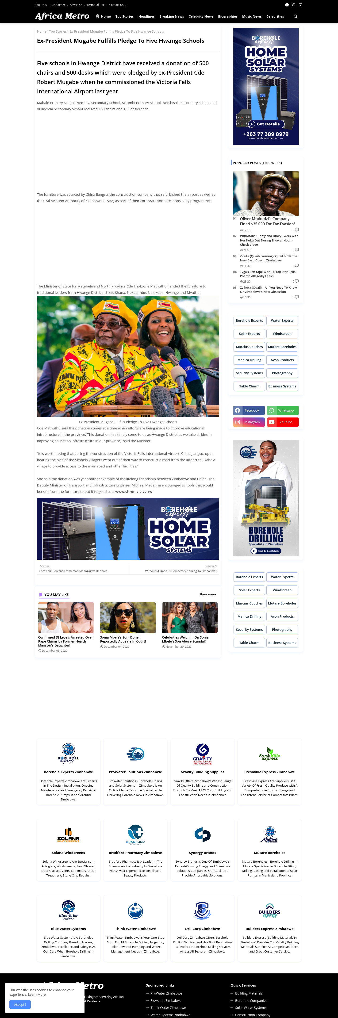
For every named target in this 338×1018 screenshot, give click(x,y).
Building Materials (249, 993)
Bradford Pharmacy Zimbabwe (135, 852)
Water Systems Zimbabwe (170, 1015)
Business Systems (282, 386)
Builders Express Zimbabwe (269, 928)
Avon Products (282, 360)
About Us (41, 5)
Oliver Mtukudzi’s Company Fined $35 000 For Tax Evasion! (267, 221)
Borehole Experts (249, 320)
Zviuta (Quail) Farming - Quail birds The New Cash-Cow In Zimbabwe (269, 258)
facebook (252, 410)
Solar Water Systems (251, 1007)
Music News (252, 16)
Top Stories (124, 16)
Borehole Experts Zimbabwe (68, 772)
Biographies (228, 16)
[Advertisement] (128, 155)
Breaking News (171, 16)
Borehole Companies (251, 1000)
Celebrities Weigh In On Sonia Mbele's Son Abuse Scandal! (185, 639)
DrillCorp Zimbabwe (202, 928)
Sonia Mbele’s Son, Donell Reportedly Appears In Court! (123, 639)
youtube (286, 422)
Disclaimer (58, 5)
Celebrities (275, 16)
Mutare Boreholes (282, 346)
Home (103, 16)
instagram (252, 422)
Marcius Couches (249, 346)
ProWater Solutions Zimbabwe (135, 772)
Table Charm (249, 386)
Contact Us (116, 5)
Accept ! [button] (20, 1004)
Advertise (76, 5)
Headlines (146, 16)
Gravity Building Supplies (202, 772)
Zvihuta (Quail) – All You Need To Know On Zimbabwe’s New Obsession (268, 289)
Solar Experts (249, 333)
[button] (295, 16)
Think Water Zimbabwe (135, 928)
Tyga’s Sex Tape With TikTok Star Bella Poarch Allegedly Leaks (268, 274)
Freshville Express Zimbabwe (269, 772)
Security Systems (249, 373)
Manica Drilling (249, 360)
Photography (282, 373)
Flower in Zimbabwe (166, 1000)
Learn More (37, 994)
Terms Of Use (96, 5)
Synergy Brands (202, 852)
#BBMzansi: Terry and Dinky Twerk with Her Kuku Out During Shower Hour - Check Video (269, 240)
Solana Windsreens (68, 852)
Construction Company (252, 1015)
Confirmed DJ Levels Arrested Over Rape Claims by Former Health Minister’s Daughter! (65, 641)
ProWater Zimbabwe (166, 993)
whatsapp (286, 410)
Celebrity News (201, 16)
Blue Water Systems (68, 928)
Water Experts (282, 320)
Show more (208, 594)
